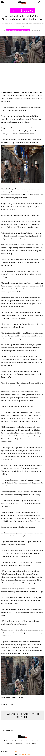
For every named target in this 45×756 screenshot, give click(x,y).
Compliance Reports (30, 743)
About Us (5, 740)
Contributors (9, 743)
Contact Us (15, 740)
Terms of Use (35, 740)
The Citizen (14, 751)
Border (27, 10)
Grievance (19, 743)
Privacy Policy (24, 740)
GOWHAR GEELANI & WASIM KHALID (22, 715)
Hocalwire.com (26, 754)
